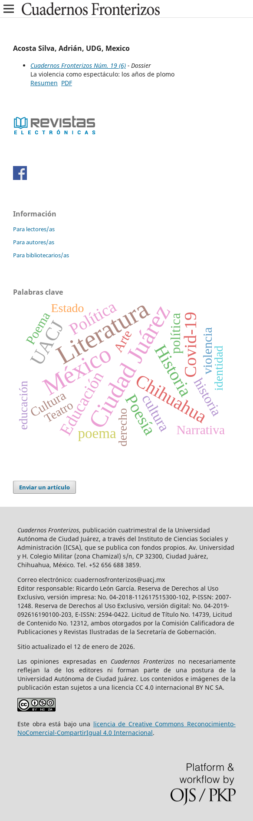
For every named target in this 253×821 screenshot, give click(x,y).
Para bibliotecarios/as (41, 255)
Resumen (44, 83)
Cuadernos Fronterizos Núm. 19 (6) (78, 65)
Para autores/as (33, 242)
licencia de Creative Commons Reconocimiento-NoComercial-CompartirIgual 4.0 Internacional (126, 728)
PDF (66, 83)
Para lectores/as (34, 229)
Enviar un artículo (44, 487)
